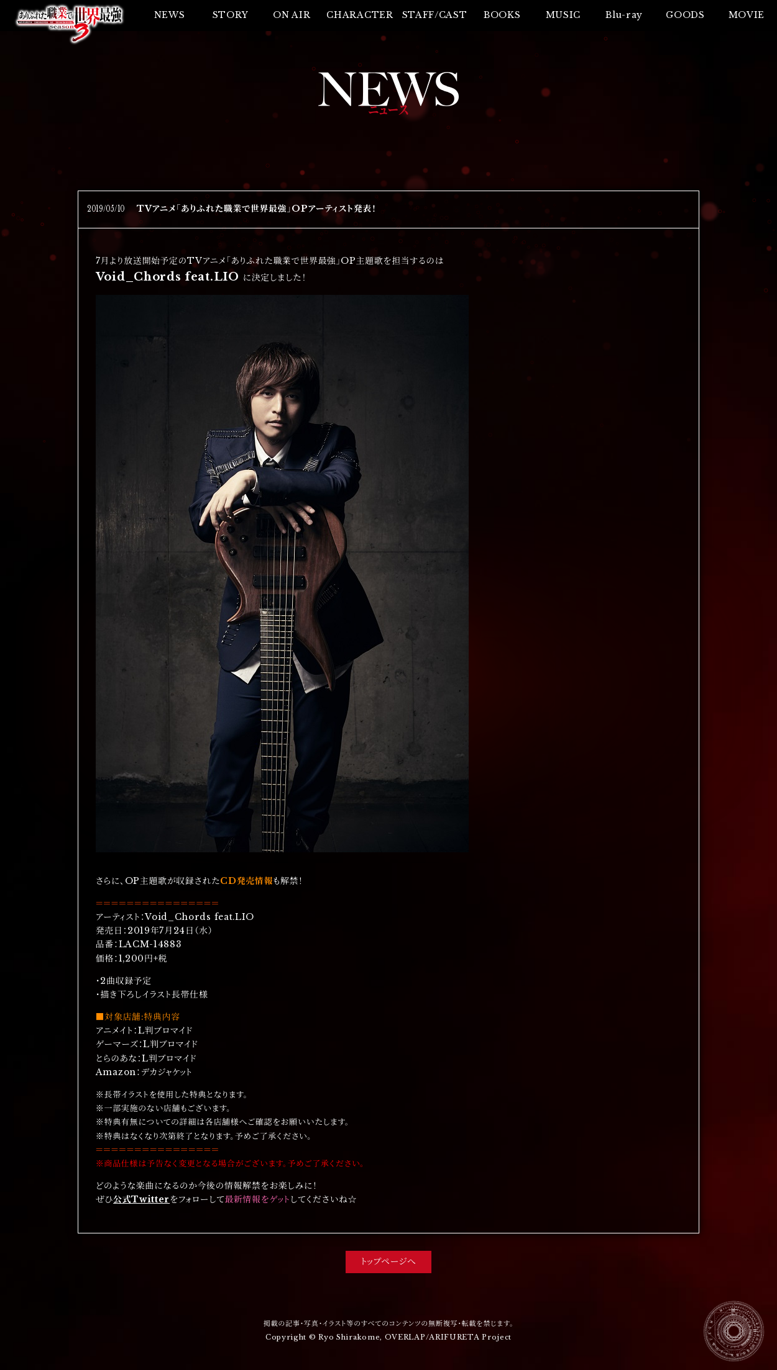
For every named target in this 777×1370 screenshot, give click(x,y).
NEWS (169, 15)
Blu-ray (624, 15)
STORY (231, 15)
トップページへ (388, 1261)
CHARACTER (359, 15)
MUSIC (563, 15)
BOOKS (502, 15)
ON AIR (291, 15)
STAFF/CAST (434, 15)
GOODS (685, 15)
